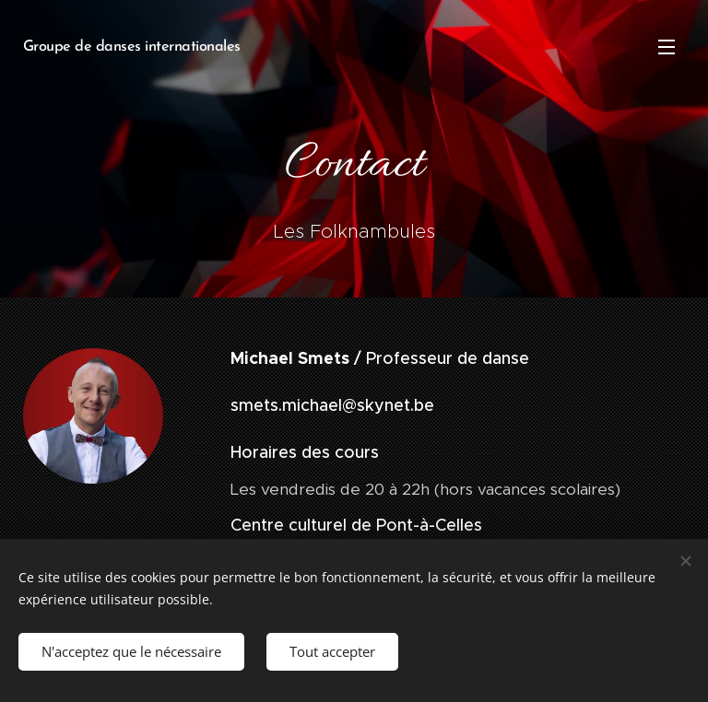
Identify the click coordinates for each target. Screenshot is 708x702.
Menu (666, 47)
